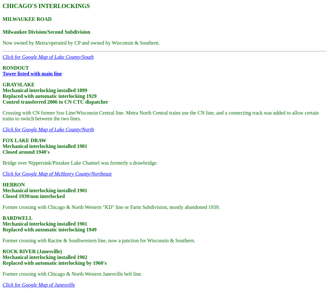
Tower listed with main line (32, 73)
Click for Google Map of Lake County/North (48, 129)
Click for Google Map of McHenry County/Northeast (57, 174)
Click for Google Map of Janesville (39, 285)
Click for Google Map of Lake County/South (48, 57)
